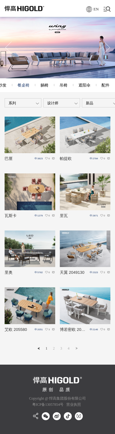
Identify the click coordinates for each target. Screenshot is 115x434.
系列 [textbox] (12, 103)
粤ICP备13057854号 (48, 404)
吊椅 (63, 85)
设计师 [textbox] (52, 103)
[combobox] (23, 103)
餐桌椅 (23, 85)
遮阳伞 (84, 85)
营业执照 (73, 404)
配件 (105, 85)
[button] (8, 47)
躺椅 (44, 85)
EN (92, 9)
